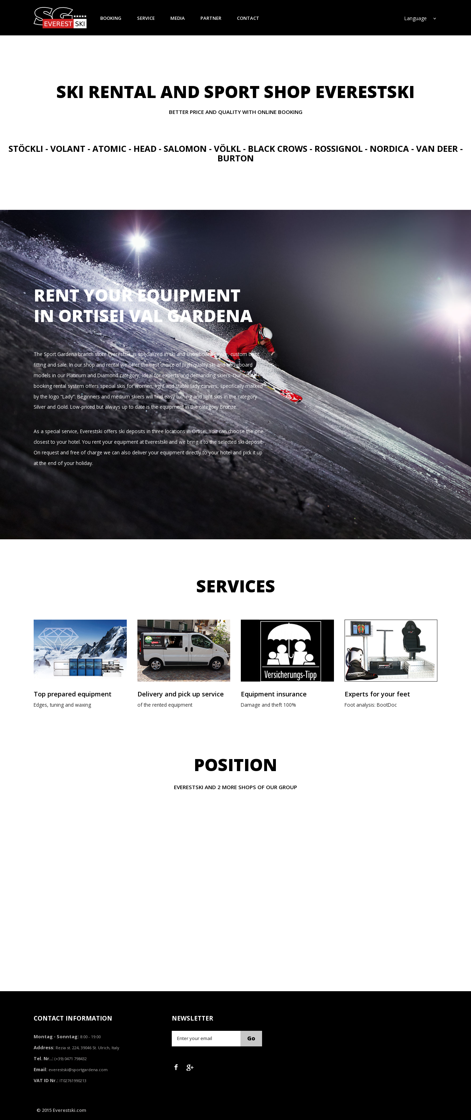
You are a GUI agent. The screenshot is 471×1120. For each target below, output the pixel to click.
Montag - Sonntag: (56, 1036)
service (146, 18)
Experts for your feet (377, 694)
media (177, 18)
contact (248, 18)
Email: (40, 1069)
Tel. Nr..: (43, 1058)
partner (210, 18)
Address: (44, 1047)
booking (110, 18)
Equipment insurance (274, 694)
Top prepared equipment (73, 694)
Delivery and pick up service (180, 694)
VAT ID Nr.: (46, 1080)
